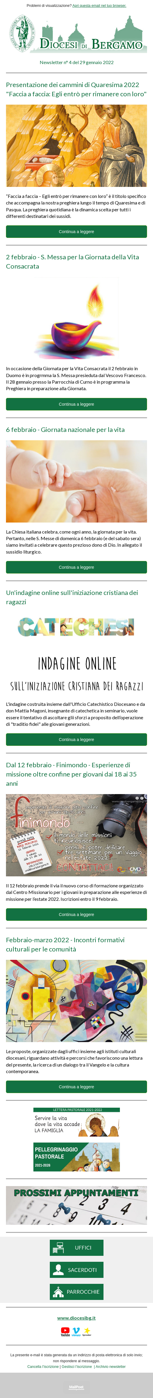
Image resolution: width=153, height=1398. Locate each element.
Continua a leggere (76, 231)
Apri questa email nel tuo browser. (99, 6)
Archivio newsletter (111, 1367)
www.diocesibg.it (76, 1317)
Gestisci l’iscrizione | (79, 1367)
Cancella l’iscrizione (43, 1367)
